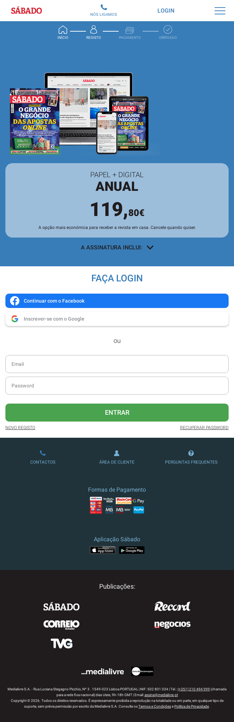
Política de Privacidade (191, 706)
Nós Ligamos (103, 10)
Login (165, 10)
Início (63, 32)
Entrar (117, 412)
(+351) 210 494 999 (194, 689)
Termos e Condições (154, 706)
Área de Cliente (116, 457)
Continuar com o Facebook (46, 300)
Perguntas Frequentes (191, 457)
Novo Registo (20, 427)
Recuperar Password (204, 427)
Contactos (42, 457)
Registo (93, 32)
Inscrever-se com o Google (46, 318)
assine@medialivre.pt (161, 695)
